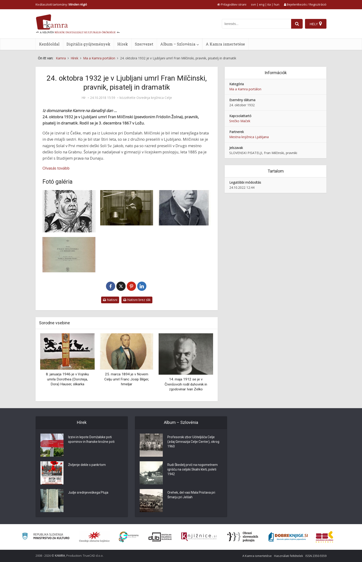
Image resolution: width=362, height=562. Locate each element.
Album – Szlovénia (177, 44)
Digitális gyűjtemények (88, 44)
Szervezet (144, 44)
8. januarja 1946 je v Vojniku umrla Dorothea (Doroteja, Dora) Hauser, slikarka (67, 379)
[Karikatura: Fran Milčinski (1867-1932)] (69, 211)
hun (276, 4)
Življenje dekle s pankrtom (87, 465)
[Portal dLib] (160, 537)
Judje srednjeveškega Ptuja (88, 492)
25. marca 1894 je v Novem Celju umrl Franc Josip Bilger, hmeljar (126, 379)
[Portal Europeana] (128, 537)
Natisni (110, 300)
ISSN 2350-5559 (315, 556)
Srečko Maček (239, 121)
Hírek (122, 44)
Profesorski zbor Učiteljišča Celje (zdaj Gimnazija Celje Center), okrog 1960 (193, 441)
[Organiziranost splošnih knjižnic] (94, 537)
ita (269, 4)
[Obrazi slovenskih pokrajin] (242, 537)
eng (261, 4)
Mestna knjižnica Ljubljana (249, 137)
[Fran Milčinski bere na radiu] (126, 207)
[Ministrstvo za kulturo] (46, 537)
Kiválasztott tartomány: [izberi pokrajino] (61, 4)
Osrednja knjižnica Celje (154, 98)
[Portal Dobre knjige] (288, 536)
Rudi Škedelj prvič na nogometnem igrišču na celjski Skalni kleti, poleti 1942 (192, 469)
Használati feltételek (288, 556)
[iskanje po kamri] (256, 24)
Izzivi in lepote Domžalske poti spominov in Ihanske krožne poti (91, 439)
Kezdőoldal (49, 44)
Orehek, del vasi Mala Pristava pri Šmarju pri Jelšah (191, 495)
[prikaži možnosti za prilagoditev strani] (231, 4)
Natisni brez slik (137, 300)
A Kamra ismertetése (225, 44)
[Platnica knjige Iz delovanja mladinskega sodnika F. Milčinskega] (69, 254)
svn (253, 4)
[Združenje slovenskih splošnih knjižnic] (199, 536)
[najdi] (297, 24)
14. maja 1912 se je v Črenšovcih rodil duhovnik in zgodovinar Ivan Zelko (186, 384)
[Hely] (315, 24)
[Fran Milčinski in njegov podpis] (184, 207)
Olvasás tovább (55, 168)
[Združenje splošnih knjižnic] (324, 537)
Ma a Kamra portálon (245, 89)
